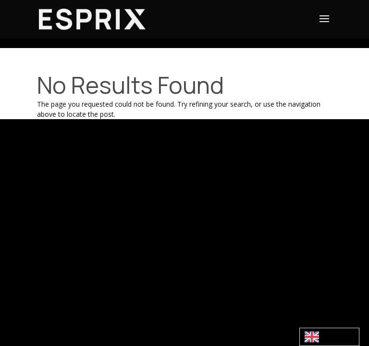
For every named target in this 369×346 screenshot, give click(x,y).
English (322, 337)
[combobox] (329, 337)
